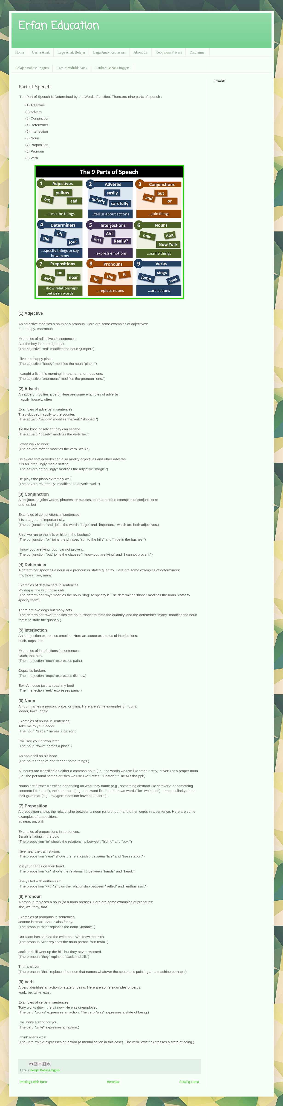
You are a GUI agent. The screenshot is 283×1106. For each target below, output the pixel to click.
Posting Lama (189, 1082)
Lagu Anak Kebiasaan (109, 52)
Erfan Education (58, 26)
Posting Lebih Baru (33, 1082)
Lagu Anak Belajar (71, 52)
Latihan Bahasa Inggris (112, 68)
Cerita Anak (41, 52)
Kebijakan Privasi (169, 52)
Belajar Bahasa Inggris (32, 68)
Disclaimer (198, 52)
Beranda (113, 1082)
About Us (140, 52)
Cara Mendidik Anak (72, 68)
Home (19, 52)
